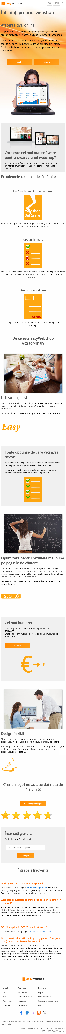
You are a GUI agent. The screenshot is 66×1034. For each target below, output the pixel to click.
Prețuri (17, 645)
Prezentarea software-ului (42, 931)
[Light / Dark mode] (63, 3)
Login (19, 62)
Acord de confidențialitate (53, 1028)
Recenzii (42, 988)
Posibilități (7, 1001)
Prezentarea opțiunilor (36, 887)
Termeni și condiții (29, 1028)
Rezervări (22, 1001)
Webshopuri (23, 992)
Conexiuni (22, 1005)
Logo (40, 992)
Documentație (44, 996)
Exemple (6, 1005)
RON (57, 3)
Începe (47, 62)
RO (49, 3)
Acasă (5, 988)
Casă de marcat (25, 996)
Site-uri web (23, 988)
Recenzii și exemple (33, 803)
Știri (4, 992)
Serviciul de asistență (48, 1001)
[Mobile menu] (62, 751)
